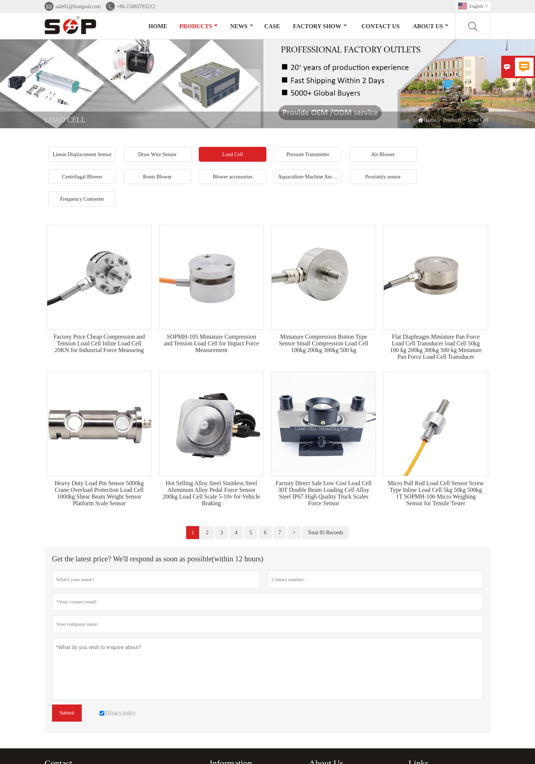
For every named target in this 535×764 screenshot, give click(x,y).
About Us (430, 26)
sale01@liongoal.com (78, 6)
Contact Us (380, 26)
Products (198, 26)
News (241, 26)
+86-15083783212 (136, 6)
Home (158, 26)
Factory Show (320, 26)
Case (272, 26)
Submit (66, 713)
